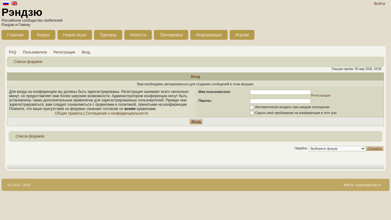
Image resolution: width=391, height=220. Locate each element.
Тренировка (171, 34)
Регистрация (64, 52)
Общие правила (68, 113)
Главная (15, 34)
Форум (43, 34)
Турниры (108, 34)
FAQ (12, 52)
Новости (138, 34)
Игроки (242, 34)
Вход (86, 52)
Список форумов (28, 62)
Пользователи (35, 52)
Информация (209, 34)
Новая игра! (74, 34)
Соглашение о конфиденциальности (117, 113)
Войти (379, 3)
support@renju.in (368, 185)
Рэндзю (22, 12)
